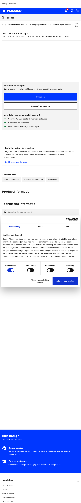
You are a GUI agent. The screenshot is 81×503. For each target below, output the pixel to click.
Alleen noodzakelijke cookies (40, 281)
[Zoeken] (44, 17)
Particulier (12, 4)
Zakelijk (4, 4)
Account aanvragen (40, 106)
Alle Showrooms (8, 497)
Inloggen (40, 97)
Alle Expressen (8, 493)
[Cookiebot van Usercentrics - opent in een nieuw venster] (67, 219)
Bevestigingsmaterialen (38, 25)
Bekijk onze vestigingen (16, 162)
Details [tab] (40, 227)
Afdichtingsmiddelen (62, 25)
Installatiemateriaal (16, 25)
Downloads (52, 180)
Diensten (5, 489)
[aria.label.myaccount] (66, 11)
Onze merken (7, 501)
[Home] (2, 24)
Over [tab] (67, 227)
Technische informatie (33, 180)
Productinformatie (11, 180)
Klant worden (7, 485)
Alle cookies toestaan (65, 281)
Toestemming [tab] (14, 227)
